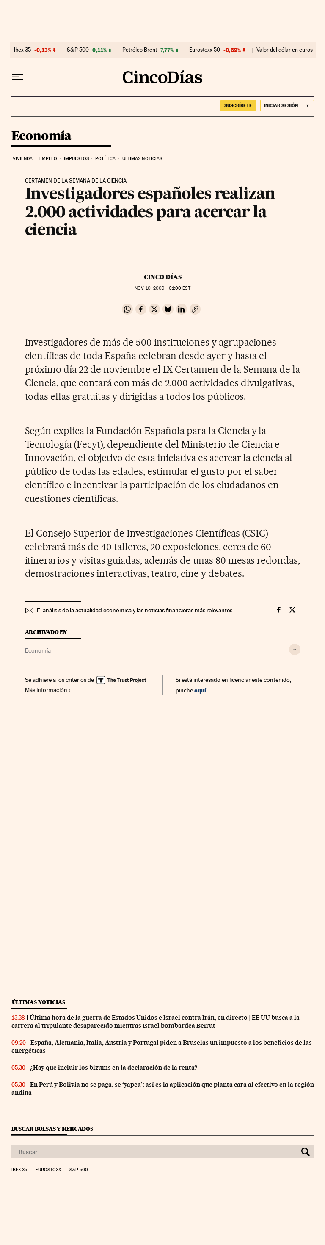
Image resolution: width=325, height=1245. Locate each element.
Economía (41, 136)
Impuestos (76, 158)
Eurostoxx (48, 1170)
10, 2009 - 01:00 (162, 288)
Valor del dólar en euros (284, 50)
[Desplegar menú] (17, 77)
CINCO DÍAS (163, 277)
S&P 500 (78, 50)
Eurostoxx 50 (204, 50)
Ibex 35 (22, 50)
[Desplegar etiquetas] (294, 649)
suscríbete (238, 105)
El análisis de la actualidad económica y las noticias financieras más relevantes (134, 610)
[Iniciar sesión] (287, 105)
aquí (200, 690)
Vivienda (23, 158)
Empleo (48, 158)
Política (105, 158)
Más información (48, 689)
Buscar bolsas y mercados (52, 1129)
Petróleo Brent (139, 50)
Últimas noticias (142, 158)
